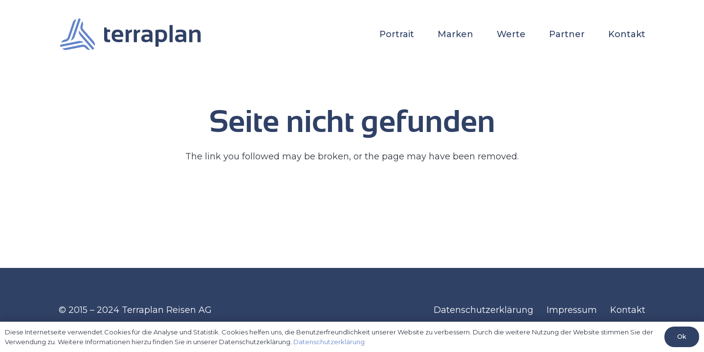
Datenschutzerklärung (483, 310)
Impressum (572, 310)
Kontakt (627, 310)
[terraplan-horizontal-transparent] (130, 34)
